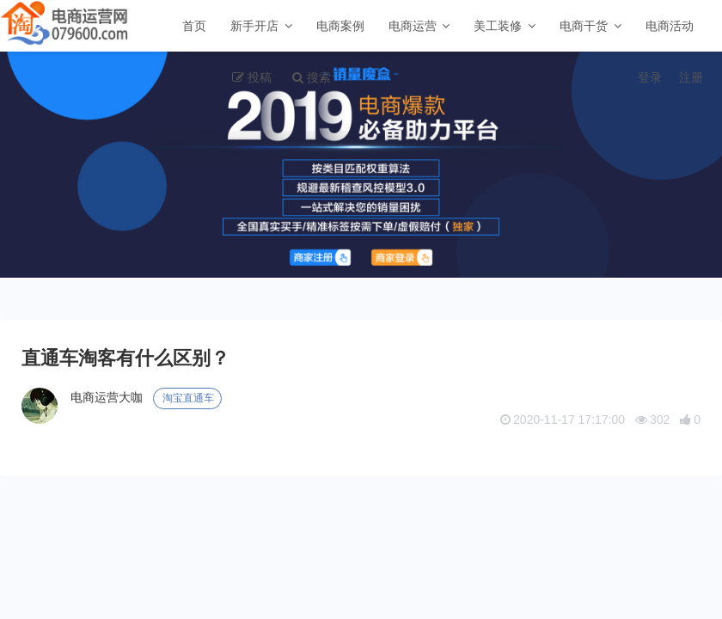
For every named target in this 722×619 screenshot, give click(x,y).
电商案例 (340, 26)
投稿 (260, 77)
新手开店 (254, 26)
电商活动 (670, 26)
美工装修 (498, 26)
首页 (194, 26)
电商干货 (584, 26)
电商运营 (413, 26)
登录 (650, 77)
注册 (691, 77)
